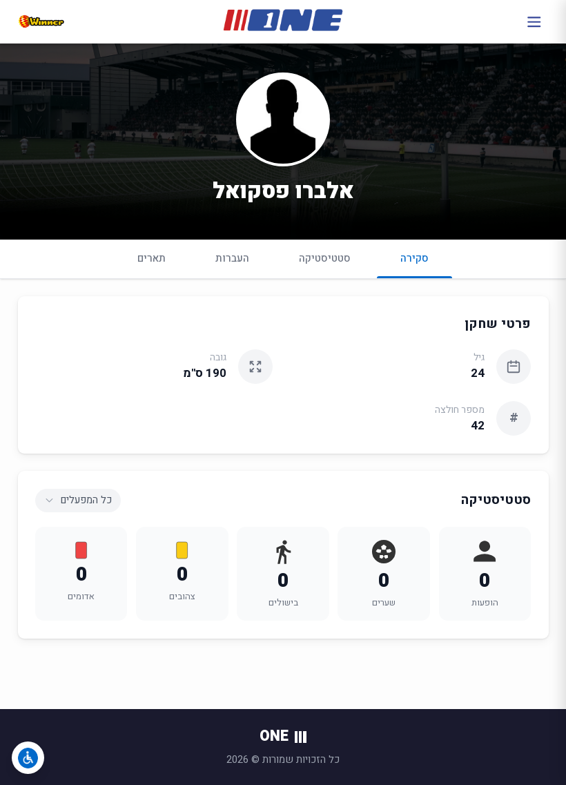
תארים (151, 258)
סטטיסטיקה (325, 258)
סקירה (414, 264)
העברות (232, 258)
